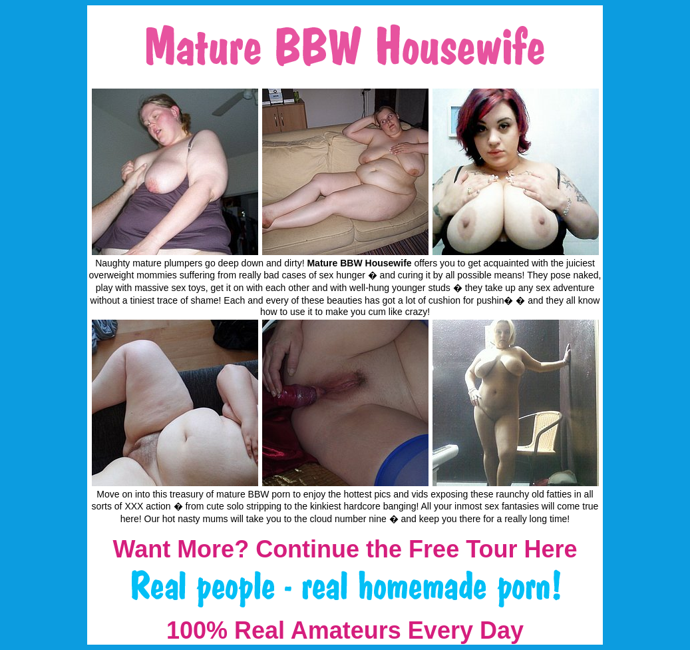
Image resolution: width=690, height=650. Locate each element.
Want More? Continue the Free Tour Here (344, 549)
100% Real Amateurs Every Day (345, 630)
